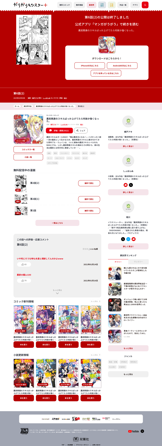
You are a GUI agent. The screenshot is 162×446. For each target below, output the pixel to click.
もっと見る (57, 290)
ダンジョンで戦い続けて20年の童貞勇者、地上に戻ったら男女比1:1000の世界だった (136, 302)
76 (25, 280)
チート (50, 158)
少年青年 (102, 5)
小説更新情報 (22, 355)
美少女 (85, 153)
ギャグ (85, 158)
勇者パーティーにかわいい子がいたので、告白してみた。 (135, 332)
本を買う (23, 345)
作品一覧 (123, 5)
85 (25, 264)
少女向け (122, 367)
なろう (77, 158)
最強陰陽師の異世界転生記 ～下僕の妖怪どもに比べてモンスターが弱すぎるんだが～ (136, 286)
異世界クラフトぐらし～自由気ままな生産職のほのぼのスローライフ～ (136, 318)
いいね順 (94, 249)
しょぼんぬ (47, 98)
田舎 (49, 153)
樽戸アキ (35, 98)
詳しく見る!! (128, 146)
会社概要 (70, 427)
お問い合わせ (96, 427)
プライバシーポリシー (82, 427)
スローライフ (59, 158)
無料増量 (79, 5)
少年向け (124, 362)
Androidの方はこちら (122, 65)
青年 (55, 153)
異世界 (91, 5)
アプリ (135, 5)
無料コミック (64, 5)
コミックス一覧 (28, 149)
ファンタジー (64, 153)
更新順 (84, 249)
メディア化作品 (52, 163)
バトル (69, 158)
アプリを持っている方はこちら (106, 73)
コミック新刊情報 (24, 301)
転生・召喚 (113, 362)
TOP (63, 427)
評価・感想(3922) (61, 130)
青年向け (133, 362)
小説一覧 (28, 157)
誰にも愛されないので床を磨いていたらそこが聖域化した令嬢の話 (136, 270)
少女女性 (111, 5)
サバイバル (75, 153)
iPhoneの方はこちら (89, 65)
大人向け (112, 367)
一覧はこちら (57, 223)
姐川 (65, 98)
